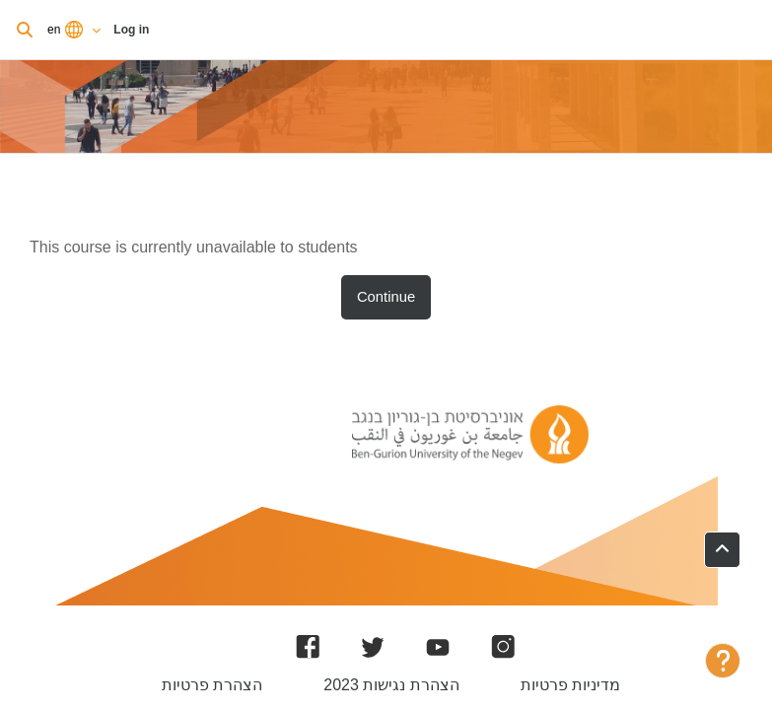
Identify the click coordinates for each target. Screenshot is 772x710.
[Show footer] (722, 660)
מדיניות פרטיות (570, 684)
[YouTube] (438, 647)
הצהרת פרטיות (212, 684)
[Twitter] (372, 647)
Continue (386, 297)
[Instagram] (503, 647)
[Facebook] (307, 647)
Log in (131, 29)
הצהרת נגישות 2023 (390, 684)
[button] (722, 550)
